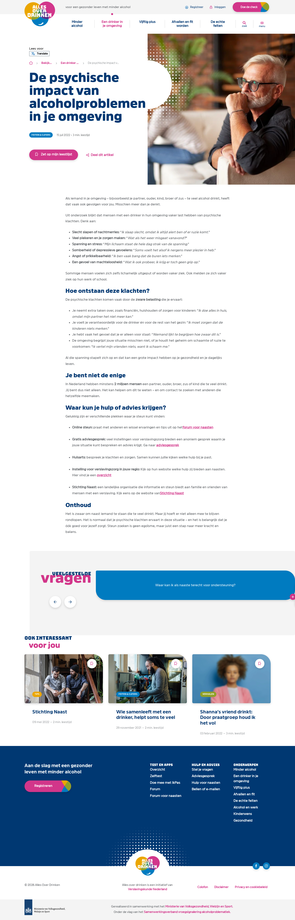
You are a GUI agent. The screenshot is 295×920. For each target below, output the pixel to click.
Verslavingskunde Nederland (147, 889)
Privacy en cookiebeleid (251, 887)
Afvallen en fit (244, 794)
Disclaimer (221, 887)
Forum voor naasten (165, 796)
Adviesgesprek (203, 776)
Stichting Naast (172, 493)
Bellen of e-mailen (206, 789)
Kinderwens (242, 814)
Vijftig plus (147, 22)
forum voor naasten (198, 427)
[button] (36, 48)
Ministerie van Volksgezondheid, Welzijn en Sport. (199, 906)
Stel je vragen (202, 769)
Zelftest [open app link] (156, 776)
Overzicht (157, 769)
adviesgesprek (167, 445)
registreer (194, 7)
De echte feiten (218, 23)
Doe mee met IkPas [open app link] (165, 782)
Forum (155, 789)
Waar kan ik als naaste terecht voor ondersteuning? (195, 585)
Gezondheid (242, 820)
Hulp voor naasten (206, 782)
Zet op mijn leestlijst (53, 154)
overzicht (104, 475)
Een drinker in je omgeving (112, 23)
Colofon (202, 887)
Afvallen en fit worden (182, 23)
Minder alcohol (77, 23)
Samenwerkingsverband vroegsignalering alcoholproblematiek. (187, 911)
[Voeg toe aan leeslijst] (92, 663)
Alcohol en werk (245, 807)
